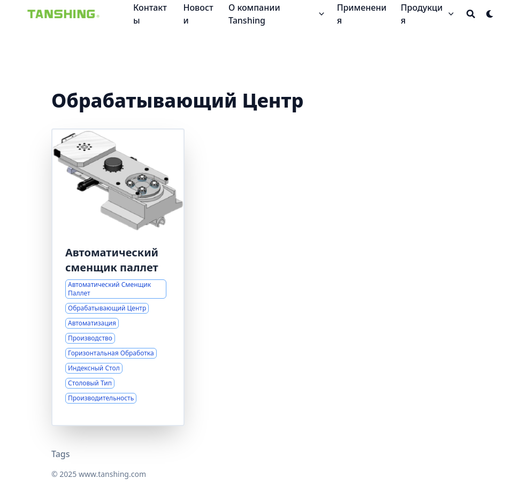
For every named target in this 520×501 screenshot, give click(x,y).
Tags (60, 454)
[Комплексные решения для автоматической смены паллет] (117, 277)
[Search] (471, 14)
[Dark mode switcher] (490, 14)
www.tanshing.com (112, 474)
